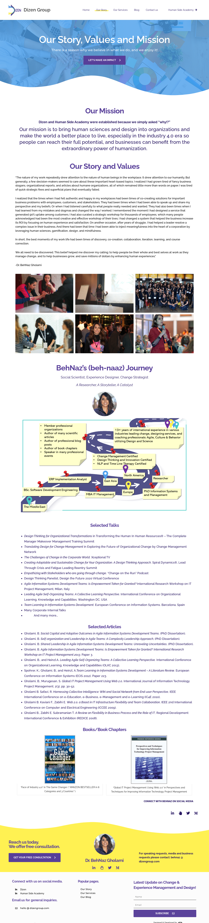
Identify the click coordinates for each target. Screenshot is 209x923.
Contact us (155, 9)
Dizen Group (37, 10)
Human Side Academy (183, 10)
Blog (140, 9)
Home (95, 9)
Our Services (126, 9)
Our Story (109, 9)
